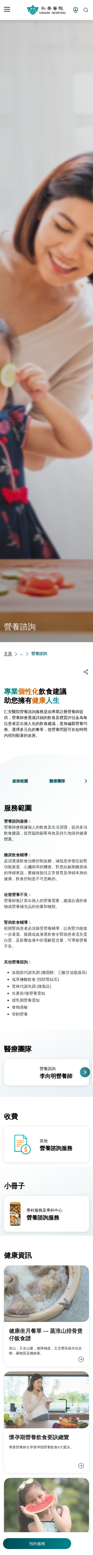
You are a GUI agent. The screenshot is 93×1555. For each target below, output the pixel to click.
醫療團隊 (57, 781)
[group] (46, 1072)
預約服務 (37, 1543)
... (21, 653)
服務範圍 (20, 781)
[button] (85, 781)
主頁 (8, 653)
